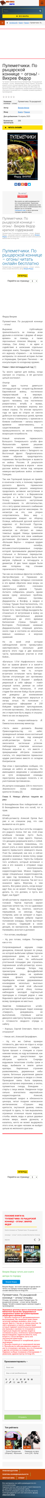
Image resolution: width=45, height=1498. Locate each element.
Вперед (22, 275)
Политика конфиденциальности (15, 1474)
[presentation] (6, 1379)
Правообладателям (10, 1471)
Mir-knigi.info (14, 3)
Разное (27, 112)
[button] (6, 1379)
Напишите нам (20, 210)
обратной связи (8, 1495)
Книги (20, 112)
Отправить (22, 1417)
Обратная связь (8, 1478)
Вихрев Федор (23, 108)
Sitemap (21, 1478)
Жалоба (22, 196)
